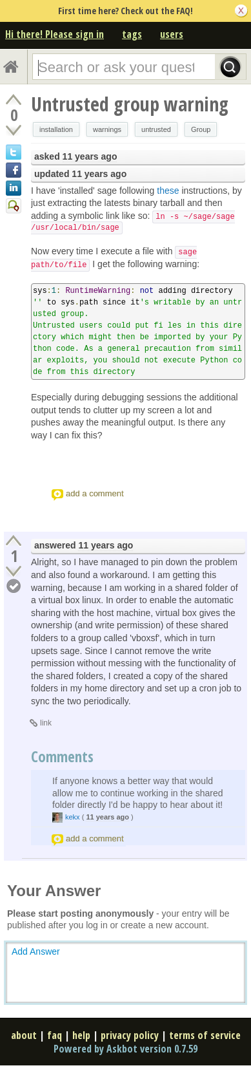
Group (201, 129)
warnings (107, 129)
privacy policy (130, 1035)
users (171, 34)
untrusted (156, 129)
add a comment (95, 493)
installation (56, 129)
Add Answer (36, 951)
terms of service (205, 1035)
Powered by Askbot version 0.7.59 (125, 1049)
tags (132, 34)
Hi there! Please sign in (54, 34)
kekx (72, 817)
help (81, 1035)
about (24, 1035)
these (168, 190)
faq (54, 1035)
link (46, 722)
